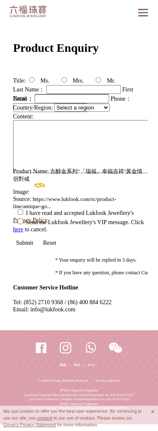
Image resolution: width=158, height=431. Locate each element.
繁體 (63, 365)
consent (45, 417)
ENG (91, 365)
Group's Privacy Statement (29, 424)
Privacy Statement (108, 380)
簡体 (77, 365)
